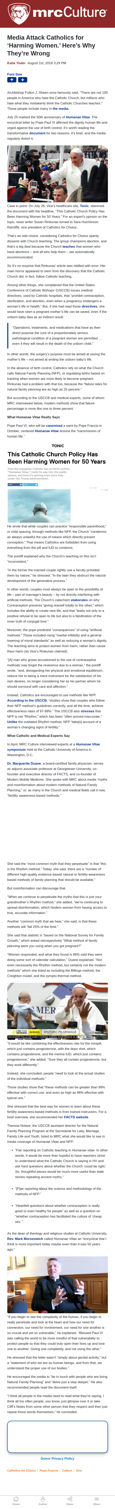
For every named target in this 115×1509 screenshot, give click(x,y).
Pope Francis (49, 1470)
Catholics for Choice (21, 1470)
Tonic (84, 206)
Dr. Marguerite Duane (24, 763)
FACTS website (76, 1117)
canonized (54, 426)
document (37, 133)
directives (89, 306)
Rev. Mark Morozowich (25, 1239)
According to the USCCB (27, 700)
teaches (69, 246)
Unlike (12, 722)
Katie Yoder (16, 63)
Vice (79, 1470)
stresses (87, 711)
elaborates (79, 600)
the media (60, 109)
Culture (67, 1470)
